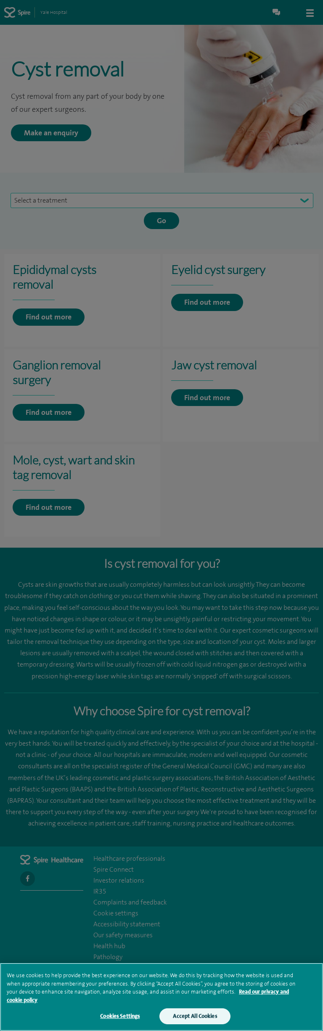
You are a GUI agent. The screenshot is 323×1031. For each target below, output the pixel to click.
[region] (161, 997)
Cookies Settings (120, 1016)
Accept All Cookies (195, 1016)
